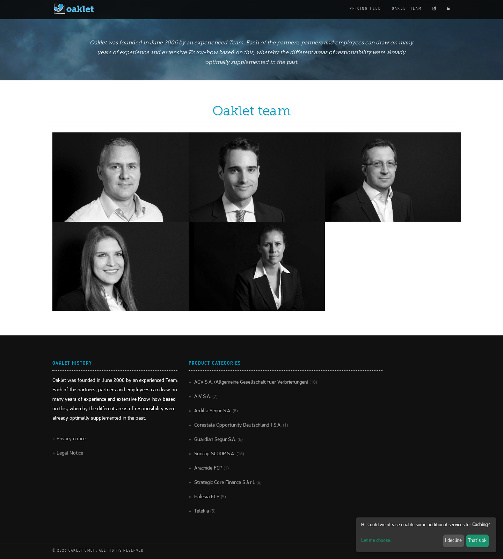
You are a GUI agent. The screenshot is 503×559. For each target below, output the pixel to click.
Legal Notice (70, 453)
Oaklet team (407, 8)
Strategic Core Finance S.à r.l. (224, 482)
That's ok (477, 540)
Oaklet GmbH (82, 550)
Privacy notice (71, 439)
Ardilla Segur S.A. (212, 411)
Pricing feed (365, 8)
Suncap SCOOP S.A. (214, 454)
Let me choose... (377, 540)
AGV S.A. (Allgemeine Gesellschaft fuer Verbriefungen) (250, 382)
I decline (453, 540)
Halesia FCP (206, 497)
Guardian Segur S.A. (214, 439)
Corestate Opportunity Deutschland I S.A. (237, 425)
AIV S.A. (202, 396)
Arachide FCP (207, 468)
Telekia (201, 511)
